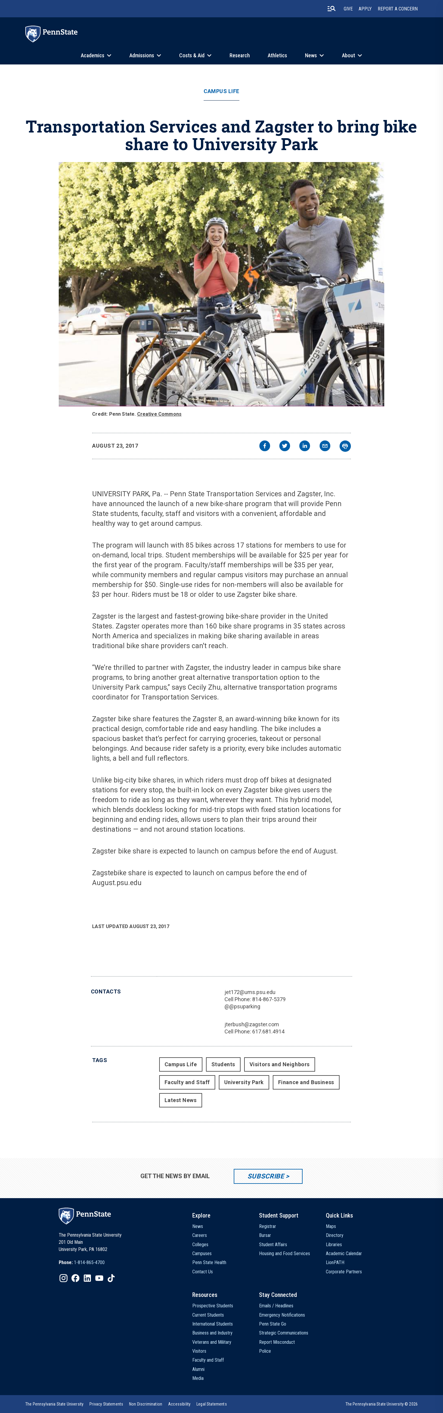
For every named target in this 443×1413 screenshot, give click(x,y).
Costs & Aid (192, 55)
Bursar (265, 1235)
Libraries (334, 1244)
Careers (199, 1235)
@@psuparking (242, 1006)
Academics (92, 55)
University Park (244, 1082)
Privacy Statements (106, 1404)
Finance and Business (306, 1082)
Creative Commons (159, 414)
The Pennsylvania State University (54, 1404)
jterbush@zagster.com (251, 1024)
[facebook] (264, 446)
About (348, 55)
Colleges (200, 1244)
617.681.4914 (268, 1031)
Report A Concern (398, 9)
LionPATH (335, 1262)
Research (240, 55)
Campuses (202, 1253)
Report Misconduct (277, 1342)
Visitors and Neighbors (280, 1064)
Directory (334, 1235)
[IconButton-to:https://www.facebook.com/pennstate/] (75, 1278)
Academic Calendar (344, 1253)
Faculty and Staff (187, 1082)
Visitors (199, 1351)
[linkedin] (304, 446)
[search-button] (331, 8)
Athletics (277, 55)
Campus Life (221, 91)
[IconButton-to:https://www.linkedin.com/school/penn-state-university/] (87, 1278)
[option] (82, 1262)
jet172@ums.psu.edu (249, 992)
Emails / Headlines (276, 1306)
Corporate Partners (344, 1272)
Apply (365, 9)
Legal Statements (211, 1404)
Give (348, 9)
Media (198, 1378)
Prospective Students (212, 1306)
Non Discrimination (145, 1404)
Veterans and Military (211, 1342)
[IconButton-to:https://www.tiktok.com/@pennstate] (111, 1278)
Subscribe (265, 1176)
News (311, 55)
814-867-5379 (269, 999)
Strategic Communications (283, 1333)
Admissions (141, 55)
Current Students (208, 1315)
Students (223, 1064)
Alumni (198, 1369)
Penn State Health (209, 1262)
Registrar (267, 1226)
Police (265, 1351)
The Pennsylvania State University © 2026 (382, 1404)
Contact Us (202, 1272)
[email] (325, 446)
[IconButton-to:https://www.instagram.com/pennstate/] (63, 1278)
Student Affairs (273, 1244)
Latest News (181, 1100)
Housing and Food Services (284, 1253)
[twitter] (284, 446)
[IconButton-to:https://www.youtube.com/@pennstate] (99, 1278)
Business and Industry (212, 1333)
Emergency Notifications (282, 1315)
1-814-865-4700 (89, 1262)
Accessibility (179, 1404)
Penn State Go (272, 1324)
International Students (212, 1324)
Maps (331, 1226)
